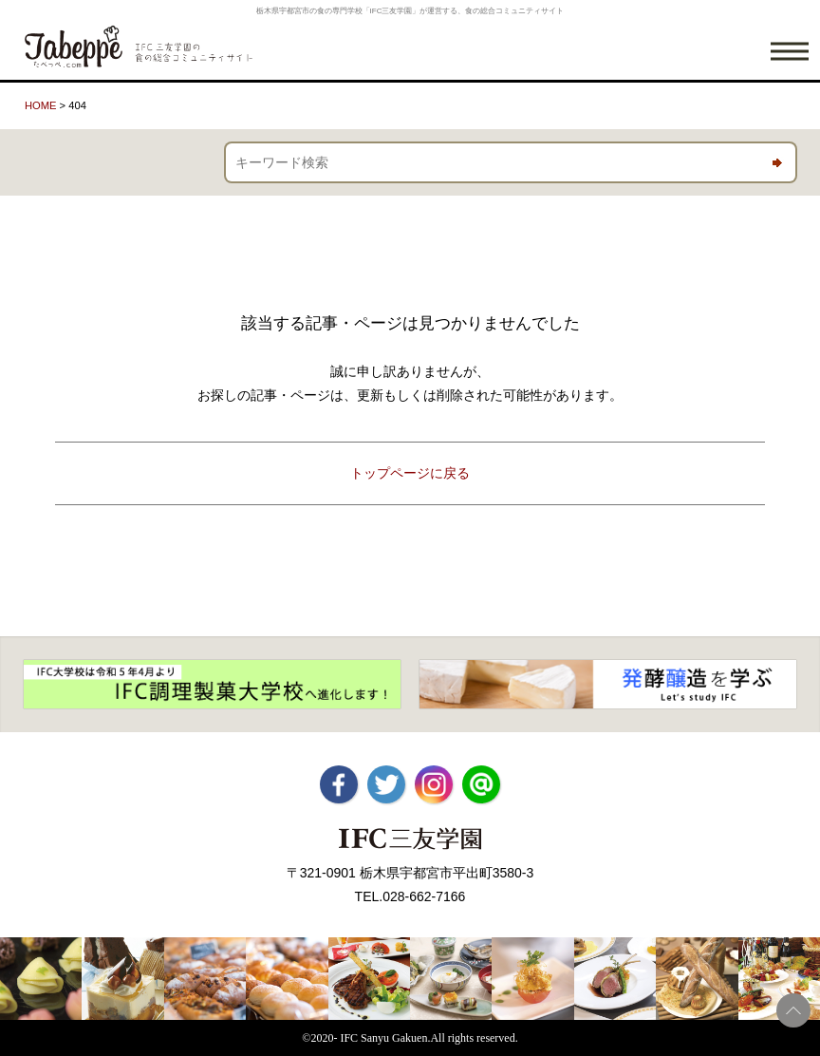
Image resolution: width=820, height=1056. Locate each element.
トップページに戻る (410, 473)
